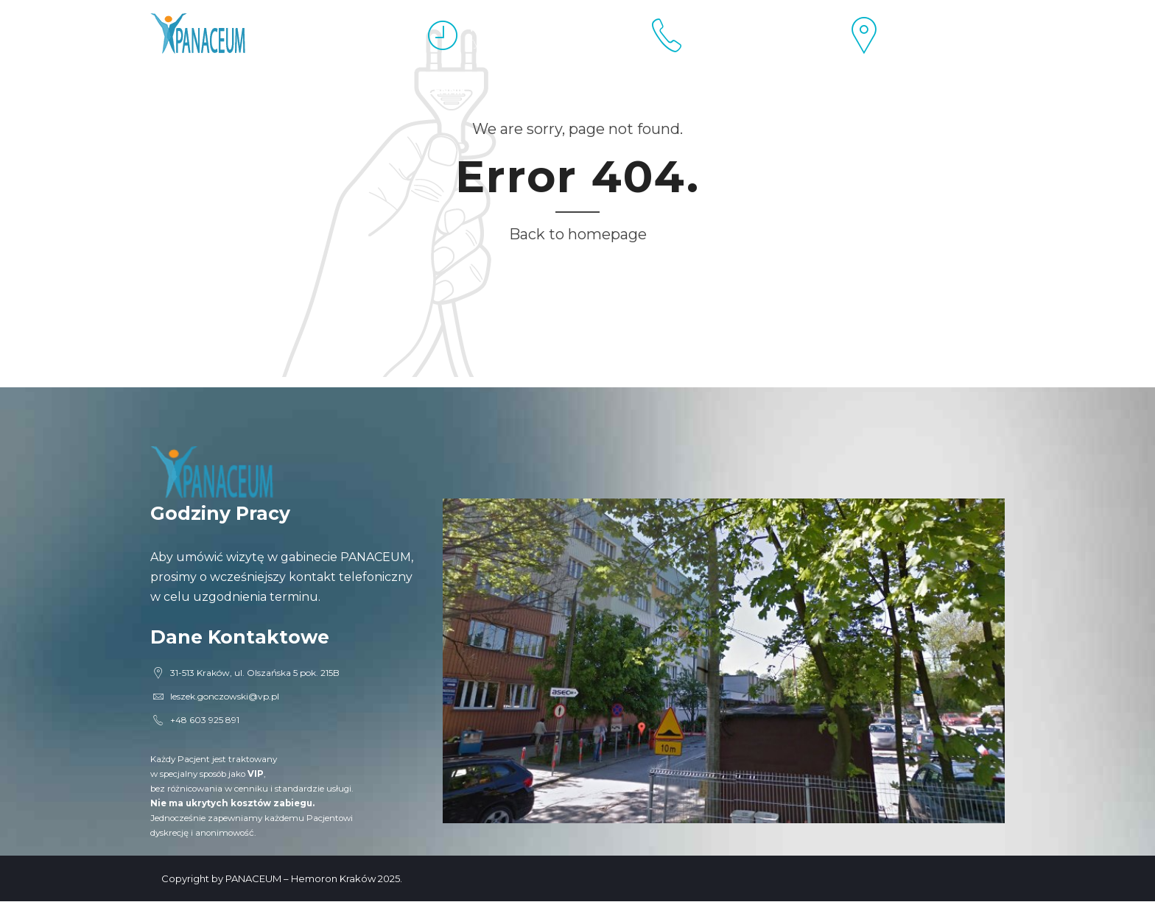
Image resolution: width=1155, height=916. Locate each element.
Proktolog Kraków (340, 90)
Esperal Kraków (202, 90)
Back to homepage (578, 234)
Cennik (446, 90)
